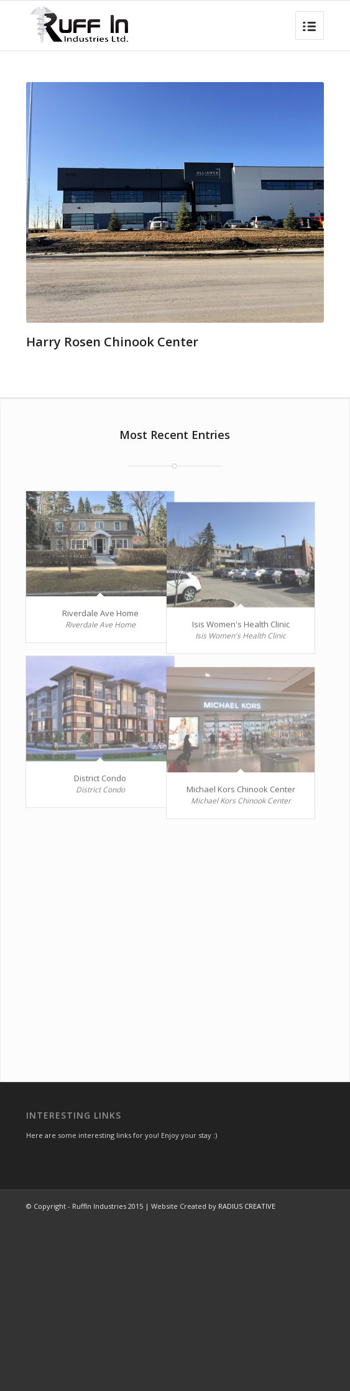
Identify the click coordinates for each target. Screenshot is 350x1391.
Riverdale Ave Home (100, 613)
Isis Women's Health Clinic (220, 652)
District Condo (100, 813)
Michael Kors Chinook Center (219, 852)
